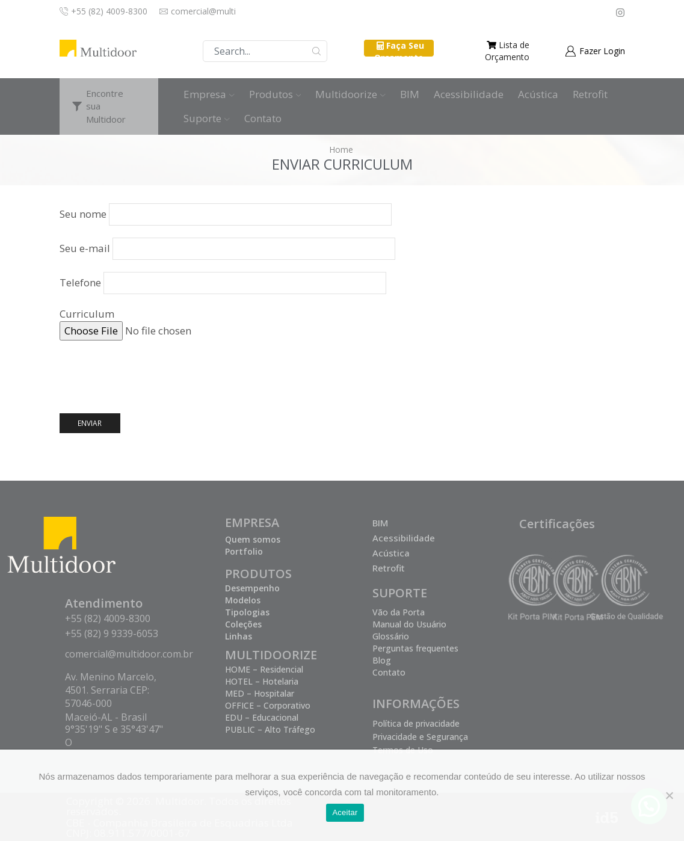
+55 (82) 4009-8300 (107, 618)
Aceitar (344, 812)
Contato (263, 118)
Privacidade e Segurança (420, 736)
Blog (381, 660)
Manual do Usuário (409, 624)
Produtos (275, 94)
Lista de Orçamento (507, 51)
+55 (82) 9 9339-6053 (111, 633)
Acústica (538, 94)
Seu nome (226, 214)
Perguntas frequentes (415, 648)
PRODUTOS (258, 573)
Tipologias (247, 612)
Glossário (390, 636)
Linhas (238, 636)
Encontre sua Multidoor (106, 106)
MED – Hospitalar (259, 693)
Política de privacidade (416, 723)
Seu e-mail (227, 248)
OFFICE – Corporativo (267, 705)
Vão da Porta (398, 612)
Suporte (206, 118)
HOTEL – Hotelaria (261, 681)
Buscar (316, 51)
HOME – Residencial (264, 669)
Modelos (242, 600)
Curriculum (342, 323)
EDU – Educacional (261, 717)
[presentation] (151, 376)
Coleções (243, 624)
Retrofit (590, 94)
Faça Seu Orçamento (399, 51)
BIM (409, 94)
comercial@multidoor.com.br (129, 654)
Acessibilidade (469, 94)
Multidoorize (350, 94)
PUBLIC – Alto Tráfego (270, 729)
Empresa (209, 94)
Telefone (223, 282)
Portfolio (244, 551)
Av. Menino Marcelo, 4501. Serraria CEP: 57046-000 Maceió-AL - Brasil (110, 697)
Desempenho (252, 588)
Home (341, 149)
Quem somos (252, 539)
